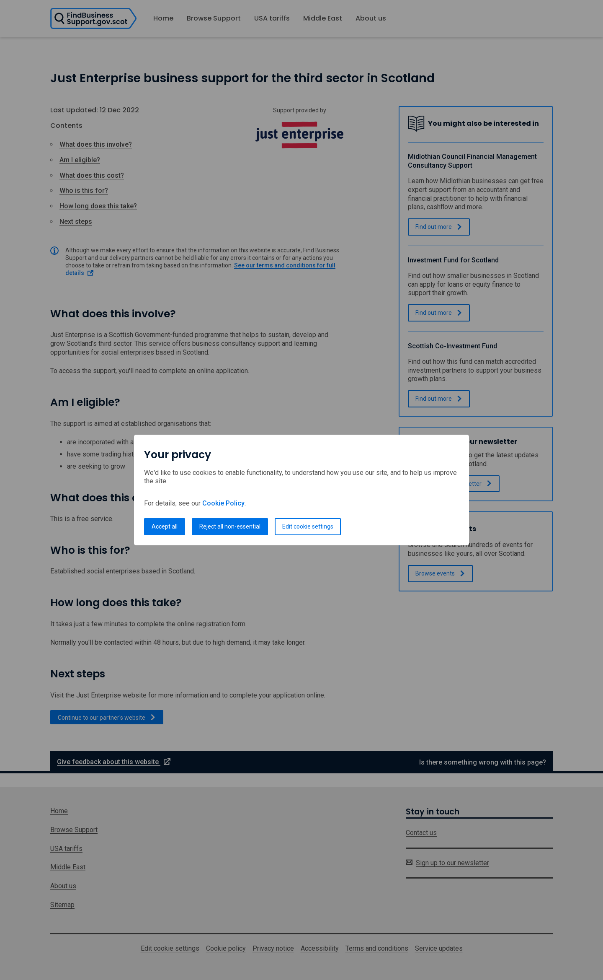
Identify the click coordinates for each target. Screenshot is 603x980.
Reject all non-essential (229, 526)
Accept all (165, 526)
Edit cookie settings (307, 526)
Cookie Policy (223, 503)
